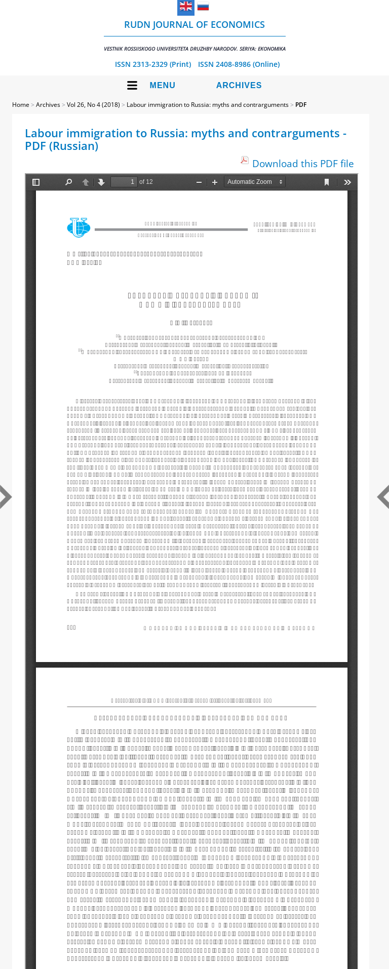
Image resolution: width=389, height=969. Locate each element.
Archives (239, 85)
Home (20, 104)
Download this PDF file (303, 163)
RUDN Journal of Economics (195, 35)
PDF (300, 104)
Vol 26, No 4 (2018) (93, 104)
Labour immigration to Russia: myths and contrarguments (208, 104)
